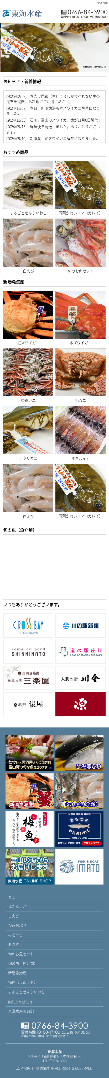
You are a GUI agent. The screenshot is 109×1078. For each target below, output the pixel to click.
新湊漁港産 (17, 972)
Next (104, 49)
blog (54, 117)
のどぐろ (15, 934)
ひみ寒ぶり (17, 925)
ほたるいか (17, 906)
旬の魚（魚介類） (23, 963)
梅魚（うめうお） (23, 982)
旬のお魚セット (21, 953)
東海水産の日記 (21, 1011)
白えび (13, 915)
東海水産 (46, 1068)
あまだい (15, 944)
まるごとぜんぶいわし (26, 991)
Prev (5, 49)
